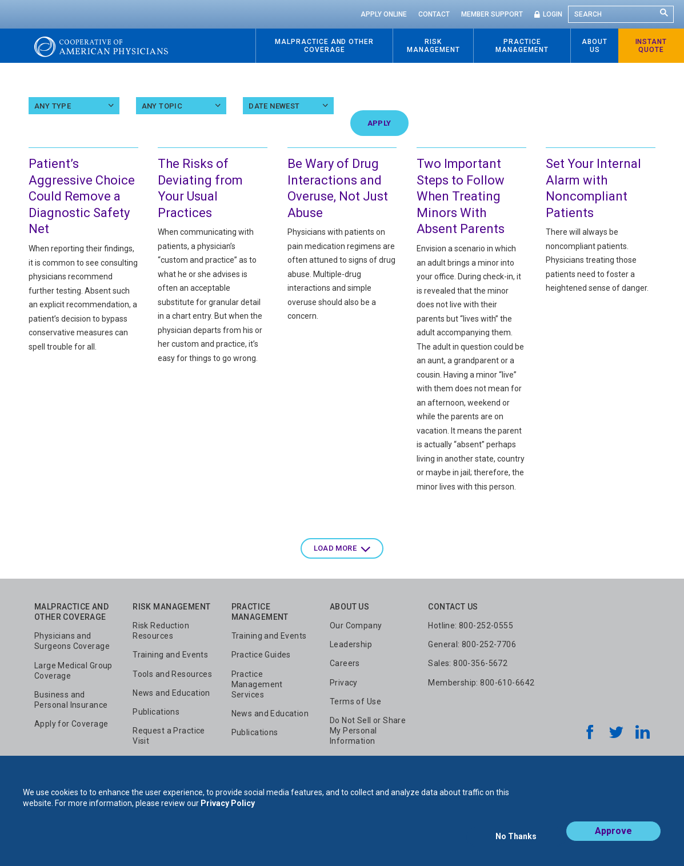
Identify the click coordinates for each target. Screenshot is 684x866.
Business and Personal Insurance (71, 699)
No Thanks (516, 841)
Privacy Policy (228, 813)
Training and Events (170, 654)
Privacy (344, 682)
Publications (156, 711)
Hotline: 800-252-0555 (470, 625)
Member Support (492, 14)
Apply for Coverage (71, 723)
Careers (345, 663)
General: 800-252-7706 (472, 644)
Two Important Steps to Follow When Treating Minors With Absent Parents (461, 196)
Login (552, 14)
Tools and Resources (172, 674)
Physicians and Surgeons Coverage (72, 641)
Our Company (356, 625)
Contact (434, 14)
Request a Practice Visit (169, 735)
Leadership (351, 644)
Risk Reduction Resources (161, 630)
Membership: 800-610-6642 (481, 682)
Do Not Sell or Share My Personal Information (368, 730)
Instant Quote (651, 46)
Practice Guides (261, 654)
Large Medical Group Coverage (73, 670)
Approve (613, 841)
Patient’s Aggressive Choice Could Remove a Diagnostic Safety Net (82, 196)
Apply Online (384, 14)
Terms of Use (355, 701)
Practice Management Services (257, 684)
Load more (335, 548)
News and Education (171, 692)
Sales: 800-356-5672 (467, 663)
